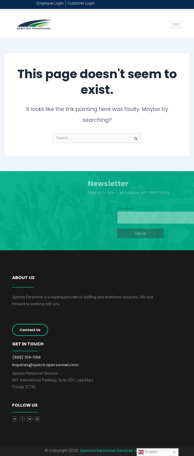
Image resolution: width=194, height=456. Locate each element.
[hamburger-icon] (176, 24)
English (147, 452)
